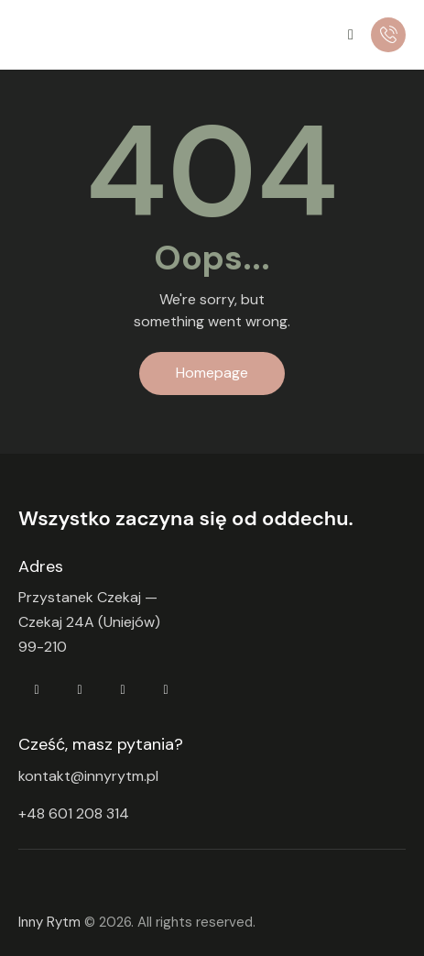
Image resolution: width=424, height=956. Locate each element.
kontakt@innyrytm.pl (88, 776)
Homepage (212, 372)
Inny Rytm (49, 922)
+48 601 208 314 (73, 814)
